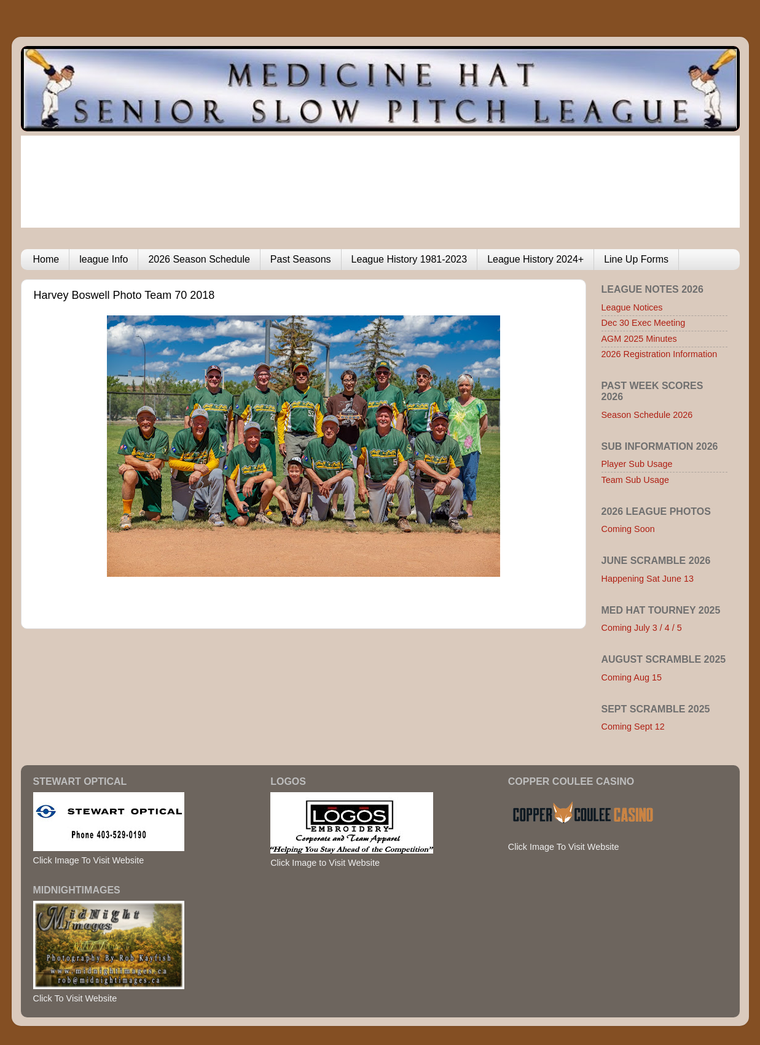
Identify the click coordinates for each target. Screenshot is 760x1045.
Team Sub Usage (635, 480)
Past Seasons (300, 259)
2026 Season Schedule (198, 259)
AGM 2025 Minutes (639, 339)
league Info (103, 259)
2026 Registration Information (659, 354)
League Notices (632, 307)
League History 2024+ (535, 259)
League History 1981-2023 (409, 259)
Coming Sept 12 (633, 726)
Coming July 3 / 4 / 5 (641, 628)
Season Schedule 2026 (647, 415)
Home (46, 259)
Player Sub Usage (637, 464)
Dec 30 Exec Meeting (643, 323)
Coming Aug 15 (631, 677)
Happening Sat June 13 (647, 579)
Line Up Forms (636, 259)
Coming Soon (628, 529)
